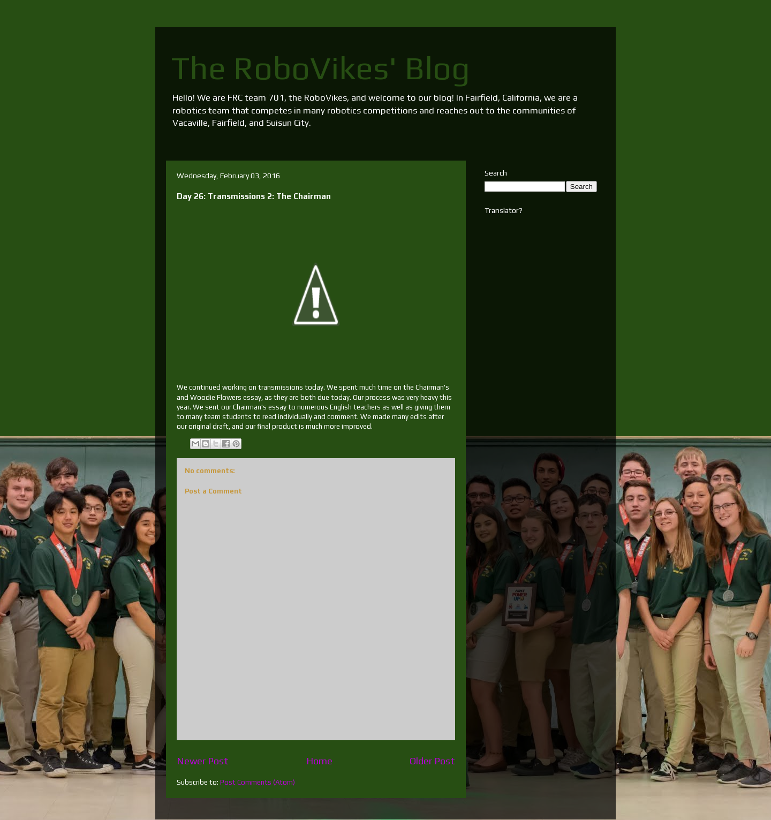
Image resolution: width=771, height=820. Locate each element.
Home (319, 760)
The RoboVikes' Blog (320, 67)
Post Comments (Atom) (257, 782)
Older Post (432, 760)
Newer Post (203, 760)
